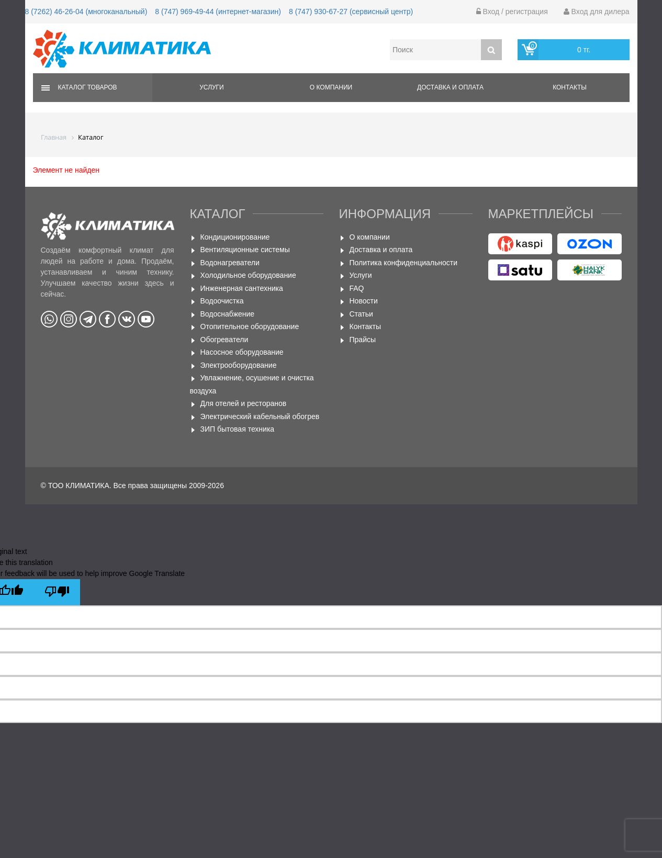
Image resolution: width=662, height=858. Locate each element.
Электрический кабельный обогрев (260, 416)
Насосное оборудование (242, 352)
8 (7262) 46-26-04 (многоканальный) (86, 11)
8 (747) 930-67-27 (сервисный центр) (351, 11)
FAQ (357, 288)
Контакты (570, 87)
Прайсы (363, 339)
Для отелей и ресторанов (243, 403)
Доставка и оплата (450, 87)
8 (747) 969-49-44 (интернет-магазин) (218, 11)
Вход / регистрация (512, 11)
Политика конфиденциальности (404, 262)
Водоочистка (222, 301)
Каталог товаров (87, 87)
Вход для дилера (597, 11)
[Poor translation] (57, 592)
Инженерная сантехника (241, 288)
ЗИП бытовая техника (237, 429)
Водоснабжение (227, 314)
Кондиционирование (235, 237)
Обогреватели (224, 339)
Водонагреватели (230, 262)
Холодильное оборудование (248, 275)
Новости (364, 301)
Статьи (361, 314)
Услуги (211, 87)
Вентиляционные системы (245, 249)
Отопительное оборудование (249, 326)
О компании (331, 87)
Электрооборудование (238, 365)
